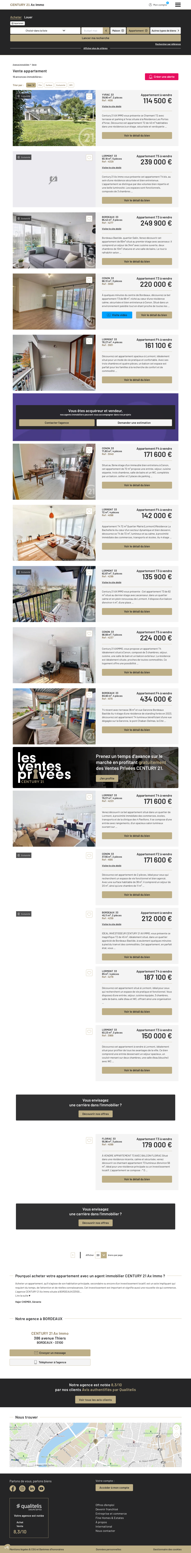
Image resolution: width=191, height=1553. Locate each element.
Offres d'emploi (105, 1505)
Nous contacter (105, 1530)
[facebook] (13, 1488)
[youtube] (41, 1488)
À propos (101, 1522)
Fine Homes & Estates (110, 1518)
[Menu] (178, 4)
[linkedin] (32, 1488)
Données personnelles (108, 1549)
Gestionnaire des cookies (167, 1549)
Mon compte (158, 4)
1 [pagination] (72, 1255)
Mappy (39, 1465)
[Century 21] (27, 5)
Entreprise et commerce (111, 1513)
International (104, 1526)
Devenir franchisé (107, 1509)
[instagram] (22, 1488)
